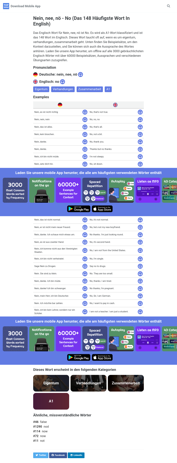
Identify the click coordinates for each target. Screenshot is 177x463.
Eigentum (41, 89)
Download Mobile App (25, 6)
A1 (108, 89)
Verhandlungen (63, 89)
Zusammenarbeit (89, 89)
